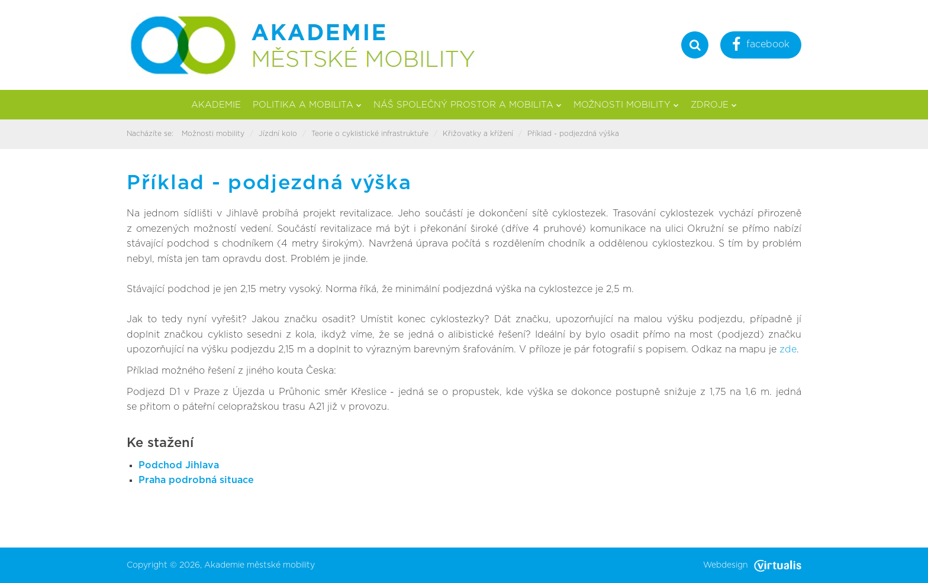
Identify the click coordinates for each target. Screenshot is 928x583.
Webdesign (752, 565)
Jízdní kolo (278, 133)
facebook (761, 45)
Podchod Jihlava (178, 465)
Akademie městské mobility (259, 565)
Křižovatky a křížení (478, 133)
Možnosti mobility (626, 105)
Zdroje (714, 105)
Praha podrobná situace (196, 480)
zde (788, 349)
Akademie (216, 105)
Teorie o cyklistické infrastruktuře (369, 133)
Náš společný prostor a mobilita (467, 105)
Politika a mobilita (307, 105)
